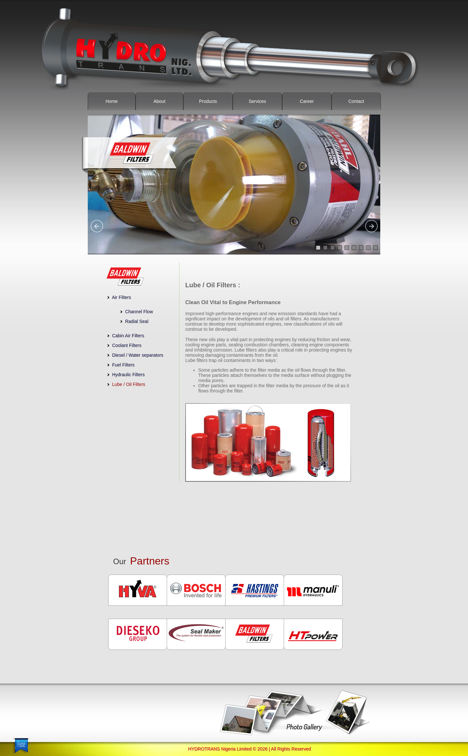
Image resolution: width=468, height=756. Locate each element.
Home (112, 101)
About (159, 101)
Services (257, 101)
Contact (356, 101)
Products (208, 101)
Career (307, 101)
